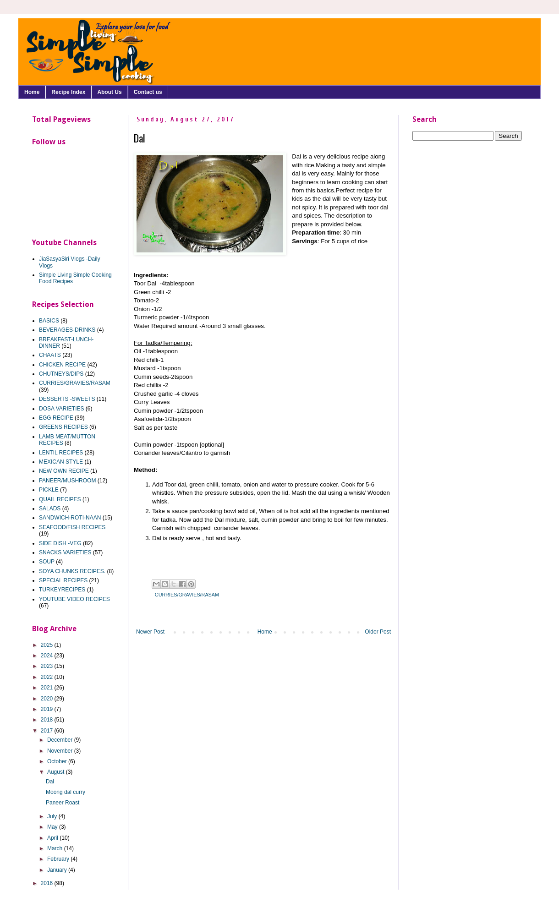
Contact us (148, 92)
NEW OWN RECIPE (64, 471)
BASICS (49, 320)
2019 (48, 709)
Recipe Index (68, 92)
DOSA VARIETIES (61, 408)
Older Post (378, 632)
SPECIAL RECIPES (63, 580)
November (60, 751)
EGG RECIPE (56, 418)
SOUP (47, 561)
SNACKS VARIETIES (65, 552)
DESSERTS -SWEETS (67, 399)
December (60, 740)
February (59, 859)
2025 (48, 645)
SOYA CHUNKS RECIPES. (72, 571)
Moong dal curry (65, 792)
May (53, 827)
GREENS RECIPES (63, 427)
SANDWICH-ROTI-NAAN (70, 517)
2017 (48, 730)
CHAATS (50, 355)
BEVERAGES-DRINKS (67, 330)
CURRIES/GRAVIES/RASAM (187, 594)
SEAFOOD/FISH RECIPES (72, 527)
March (55, 848)
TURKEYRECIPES (62, 589)
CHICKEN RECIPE (62, 364)
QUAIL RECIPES (60, 499)
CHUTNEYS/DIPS (61, 374)
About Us (109, 92)
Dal (50, 781)
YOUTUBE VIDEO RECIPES (74, 599)
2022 (48, 677)
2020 (48, 698)
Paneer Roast (62, 802)
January (57, 870)
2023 (48, 666)
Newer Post (150, 632)
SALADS (49, 508)
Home (31, 92)
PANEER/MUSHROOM (67, 480)
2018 (48, 719)
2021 (48, 687)
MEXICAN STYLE (61, 462)
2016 (48, 883)
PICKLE (49, 490)
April (53, 838)
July (53, 816)
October (57, 761)
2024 (48, 655)
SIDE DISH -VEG (60, 543)
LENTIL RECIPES (61, 452)
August (56, 772)
